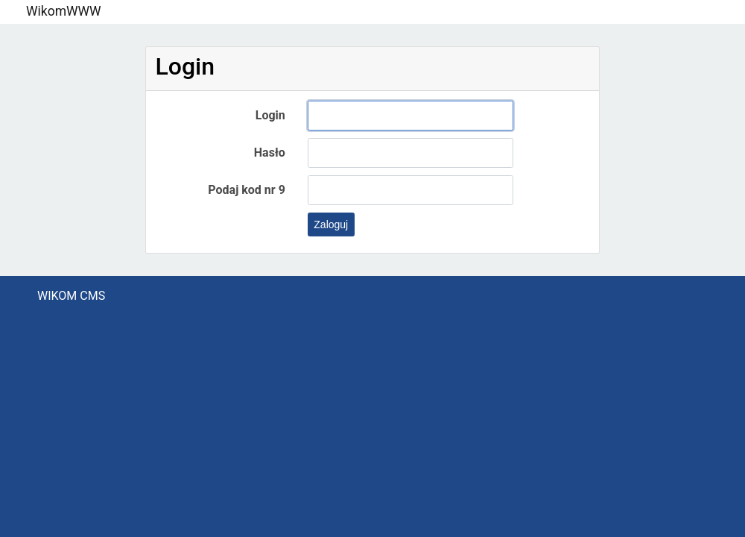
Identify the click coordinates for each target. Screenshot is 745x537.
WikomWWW (63, 11)
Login (270, 115)
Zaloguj (331, 224)
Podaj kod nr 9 (246, 190)
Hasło (269, 153)
